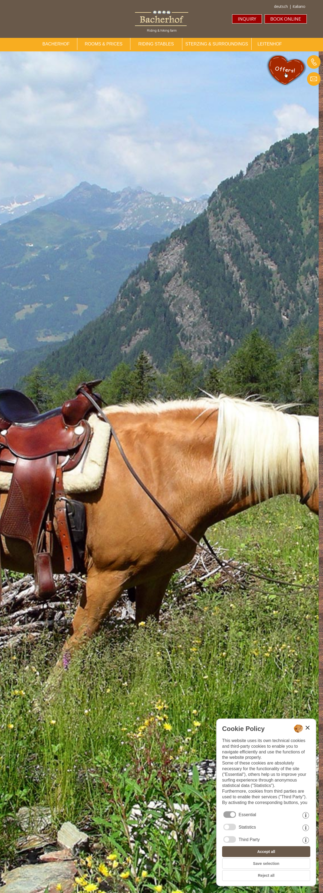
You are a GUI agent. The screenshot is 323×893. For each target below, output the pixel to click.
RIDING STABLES (156, 44)
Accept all (266, 851)
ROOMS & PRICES (104, 44)
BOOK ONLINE (285, 19)
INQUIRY (247, 19)
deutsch (281, 6)
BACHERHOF (56, 44)
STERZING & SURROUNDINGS (216, 44)
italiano (299, 6)
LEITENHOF (270, 44)
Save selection (266, 863)
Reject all (266, 875)
